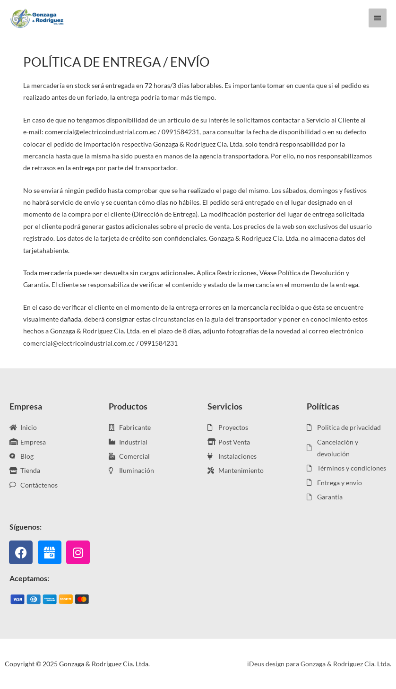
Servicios (224, 406)
